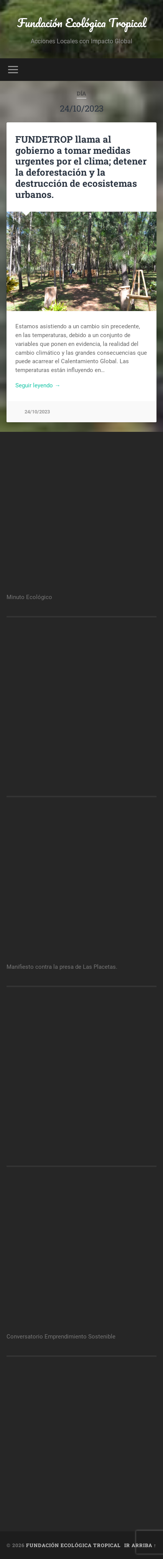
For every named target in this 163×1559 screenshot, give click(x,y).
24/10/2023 (37, 412)
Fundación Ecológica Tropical (81, 22)
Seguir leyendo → (37, 385)
